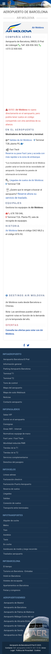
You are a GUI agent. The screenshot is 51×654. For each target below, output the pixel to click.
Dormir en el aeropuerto (14, 419)
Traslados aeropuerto (13, 554)
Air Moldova (25, 17)
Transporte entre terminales (15, 508)
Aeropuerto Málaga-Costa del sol (19, 616)
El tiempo (7, 566)
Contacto (8, 648)
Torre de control (10, 383)
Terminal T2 (8, 378)
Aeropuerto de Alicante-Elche (17, 621)
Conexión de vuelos (12, 503)
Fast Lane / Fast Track (13, 438)
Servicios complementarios (15, 457)
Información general (12, 364)
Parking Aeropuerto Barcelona (16, 369)
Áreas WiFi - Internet (12, 429)
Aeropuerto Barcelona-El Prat (16, 359)
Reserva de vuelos (11, 489)
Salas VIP (7, 415)
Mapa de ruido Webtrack (14, 392)
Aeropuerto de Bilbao (37, 626)
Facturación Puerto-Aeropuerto (17, 484)
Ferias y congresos (11, 590)
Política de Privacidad (24, 650)
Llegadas (7, 493)
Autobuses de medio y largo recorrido (20, 549)
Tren (5, 530)
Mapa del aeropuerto (12, 388)
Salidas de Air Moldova (21, 140)
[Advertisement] (25, 76)
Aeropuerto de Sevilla (13, 630)
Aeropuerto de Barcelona (25, 12)
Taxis (5, 539)
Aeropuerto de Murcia (36, 630)
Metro (6, 525)
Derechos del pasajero (13, 462)
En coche (7, 544)
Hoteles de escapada (12, 581)
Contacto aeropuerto (12, 402)
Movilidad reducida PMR (14, 443)
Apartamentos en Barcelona (16, 585)
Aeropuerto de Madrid (14, 603)
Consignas (8, 424)
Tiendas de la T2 (10, 452)
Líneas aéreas (9, 475)
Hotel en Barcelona (11, 576)
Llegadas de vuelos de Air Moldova (26, 180)
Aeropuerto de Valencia (14, 626)
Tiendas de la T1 (10, 448)
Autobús (7, 535)
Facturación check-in (12, 479)
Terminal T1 (8, 373)
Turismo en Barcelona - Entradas (18, 571)
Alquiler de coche (11, 520)
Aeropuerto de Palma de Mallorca (19, 612)
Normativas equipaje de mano (16, 433)
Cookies (37, 650)
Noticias (7, 397)
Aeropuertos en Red (13, 635)
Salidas (6, 498)
